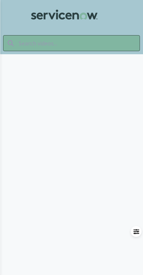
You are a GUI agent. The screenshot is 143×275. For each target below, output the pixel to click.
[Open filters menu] (136, 231)
